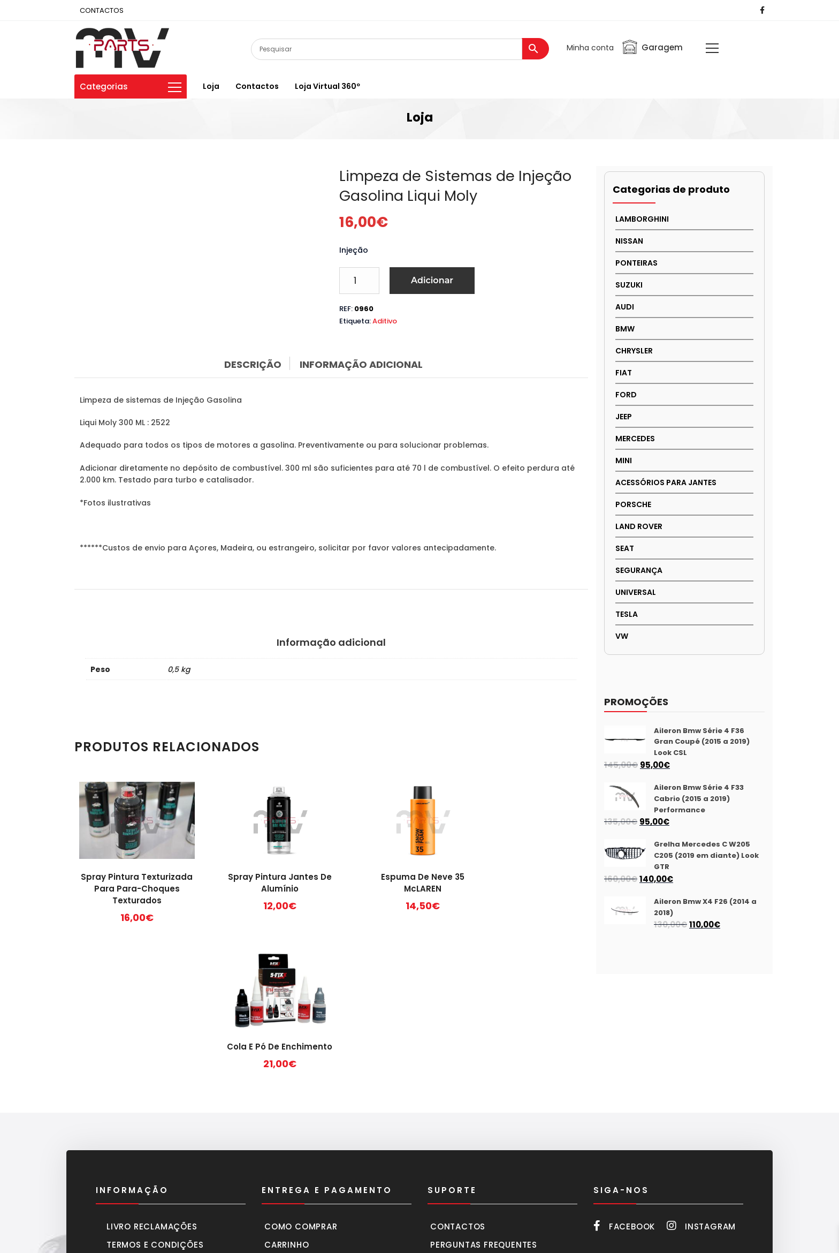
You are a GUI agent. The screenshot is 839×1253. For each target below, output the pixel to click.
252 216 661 (635, 1125)
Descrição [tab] (252, 364)
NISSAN (629, 241)
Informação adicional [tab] (361, 364)
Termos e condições (154, 1106)
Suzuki (629, 285)
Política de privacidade (162, 1124)
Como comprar (301, 1087)
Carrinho (286, 1106)
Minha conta (590, 47)
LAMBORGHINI (642, 219)
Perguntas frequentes (483, 1106)
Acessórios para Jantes (665, 482)
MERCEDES (635, 438)
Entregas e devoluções (320, 1142)
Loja (211, 86)
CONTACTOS (102, 10)
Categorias (130, 86)
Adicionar (432, 280)
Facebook (624, 1087)
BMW (625, 328)
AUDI (624, 306)
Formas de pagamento (317, 1124)
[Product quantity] (359, 280)
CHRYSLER (634, 350)
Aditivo (384, 321)
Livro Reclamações (151, 1087)
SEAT (624, 548)
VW (621, 636)
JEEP (623, 416)
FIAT (623, 372)
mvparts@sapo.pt (664, 1184)
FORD (626, 394)
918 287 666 (694, 1125)
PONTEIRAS (636, 263)
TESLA (626, 614)
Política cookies (146, 1142)
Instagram (701, 1087)
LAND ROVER (638, 526)
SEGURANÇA (638, 570)
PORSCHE (633, 504)
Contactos (257, 86)
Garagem (652, 47)
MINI (623, 460)
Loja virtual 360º (327, 86)
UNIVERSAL (635, 592)
